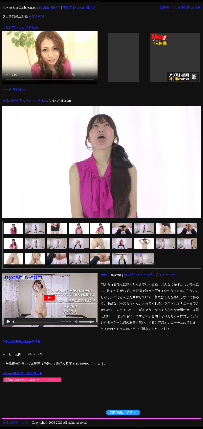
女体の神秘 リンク (15, 422)
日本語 (91, 7)
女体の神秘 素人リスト (18, 100)
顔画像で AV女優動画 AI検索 (180, 7)
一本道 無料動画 (13, 89)
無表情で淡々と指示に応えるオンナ (149, 275)
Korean (79, 7)
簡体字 (67, 7)
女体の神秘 (36, 16)
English (44, 7)
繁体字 (55, 7)
